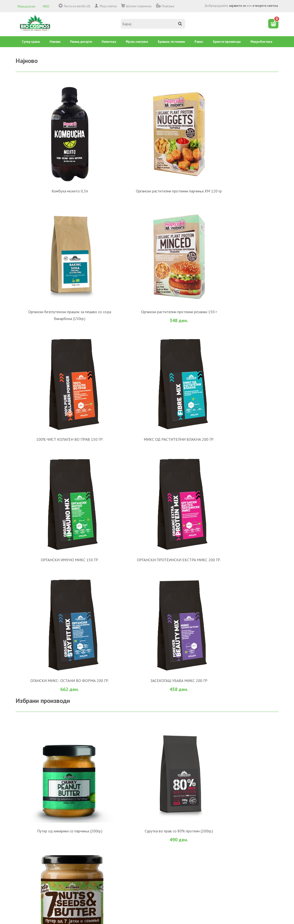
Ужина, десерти (81, 42)
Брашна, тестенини (171, 42)
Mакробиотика (261, 42)
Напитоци (109, 42)
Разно (199, 42)
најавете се (237, 6)
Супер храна (31, 42)
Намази (55, 42)
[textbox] (153, 24)
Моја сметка (108, 6)
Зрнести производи (227, 42)
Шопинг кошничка (138, 6)
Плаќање (168, 6)
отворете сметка (265, 6)
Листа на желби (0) (77, 6)
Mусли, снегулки (137, 42)
